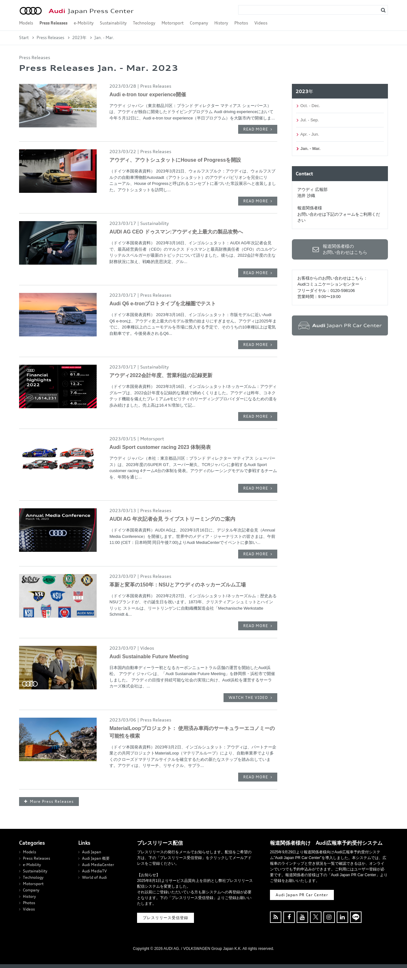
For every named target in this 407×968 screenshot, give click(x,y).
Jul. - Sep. (309, 120)
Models (26, 22)
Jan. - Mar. (310, 148)
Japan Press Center (91, 11)
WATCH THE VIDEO (248, 697)
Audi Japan (91, 852)
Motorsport (172, 22)
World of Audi (94, 877)
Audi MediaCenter (98, 864)
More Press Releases (52, 801)
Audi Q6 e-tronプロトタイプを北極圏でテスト (162, 303)
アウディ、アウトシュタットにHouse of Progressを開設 (175, 160)
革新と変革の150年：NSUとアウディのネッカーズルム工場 (177, 584)
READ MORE (255, 129)
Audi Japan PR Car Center (302, 894)
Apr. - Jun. (309, 134)
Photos (241, 22)
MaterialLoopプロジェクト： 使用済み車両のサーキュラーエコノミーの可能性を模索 (192, 732)
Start (24, 37)
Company (199, 22)
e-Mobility (83, 22)
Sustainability (113, 22)
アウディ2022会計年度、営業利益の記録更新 (160, 375)
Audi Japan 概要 (96, 858)
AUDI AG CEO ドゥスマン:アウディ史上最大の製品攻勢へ (176, 231)
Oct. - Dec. (310, 105)
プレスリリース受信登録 (165, 917)
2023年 (79, 37)
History (221, 22)
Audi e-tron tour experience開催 (147, 94)
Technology (144, 22)
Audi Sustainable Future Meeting (149, 656)
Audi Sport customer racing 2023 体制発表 (160, 447)
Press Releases (53, 22)
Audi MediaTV (94, 871)
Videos (260, 22)
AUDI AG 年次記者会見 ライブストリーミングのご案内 (172, 519)
